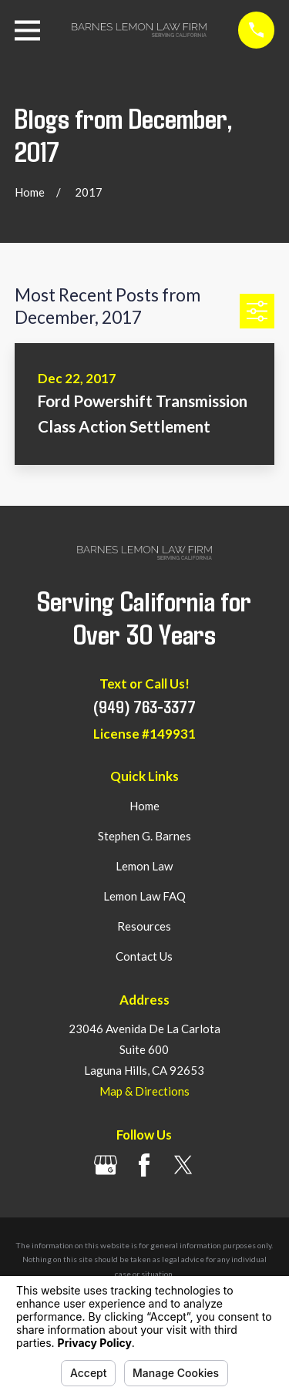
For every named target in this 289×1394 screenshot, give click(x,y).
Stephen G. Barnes (144, 836)
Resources (144, 926)
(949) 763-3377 (144, 706)
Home (144, 806)
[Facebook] (144, 1165)
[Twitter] (183, 1165)
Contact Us (144, 956)
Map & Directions (144, 1091)
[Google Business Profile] (105, 1165)
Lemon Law (144, 866)
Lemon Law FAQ (144, 896)
